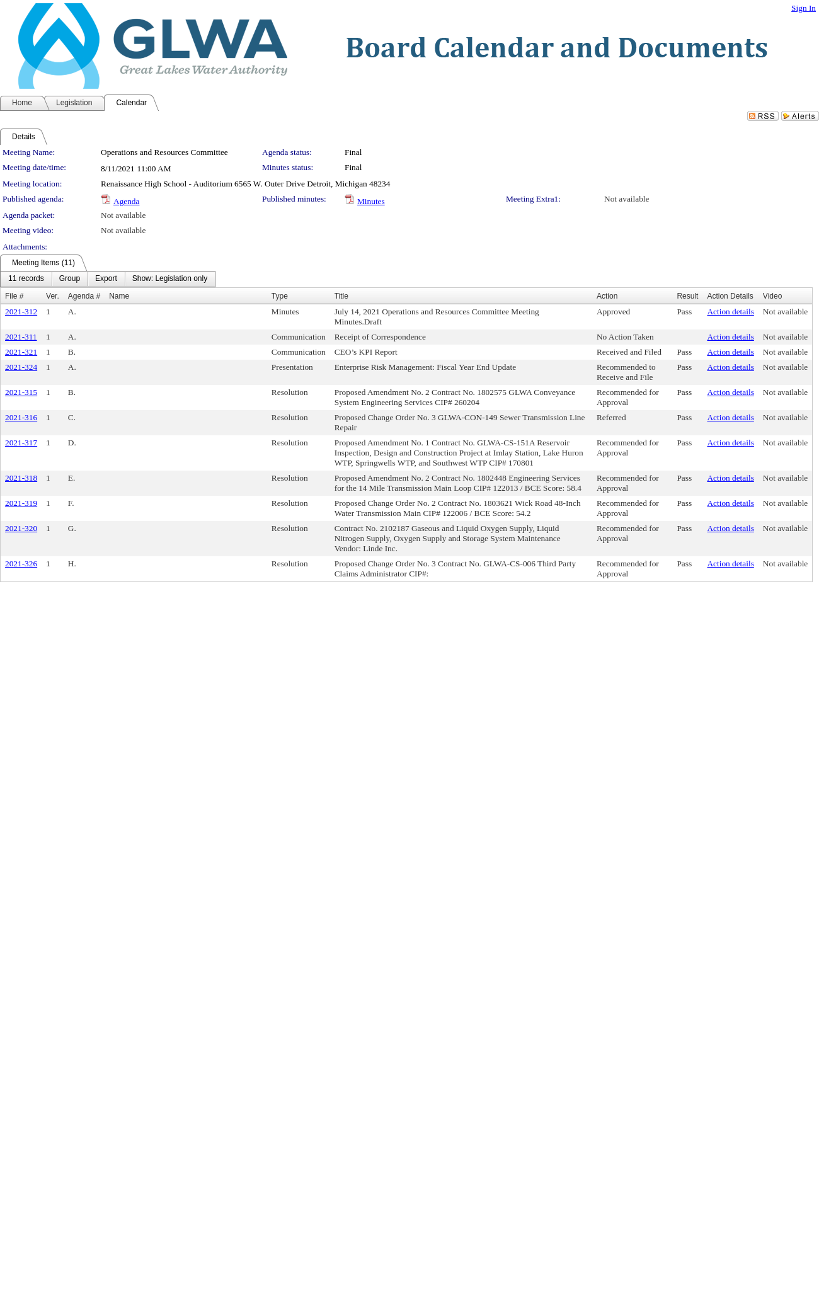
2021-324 (21, 367)
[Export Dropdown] (106, 279)
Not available (626, 198)
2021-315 (21, 392)
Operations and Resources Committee (164, 152)
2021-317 (21, 442)
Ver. (52, 296)
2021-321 (21, 352)
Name (119, 296)
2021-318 (21, 478)
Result (687, 296)
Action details (730, 311)
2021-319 (21, 503)
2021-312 (21, 311)
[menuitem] (26, 279)
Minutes (371, 201)
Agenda (126, 201)
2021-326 (21, 563)
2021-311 (21, 336)
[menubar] (107, 279)
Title (341, 296)
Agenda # (84, 296)
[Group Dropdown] (70, 279)
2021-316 (21, 417)
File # (14, 296)
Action (607, 296)
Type (280, 296)
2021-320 (21, 528)
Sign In (803, 8)
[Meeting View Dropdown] (170, 279)
